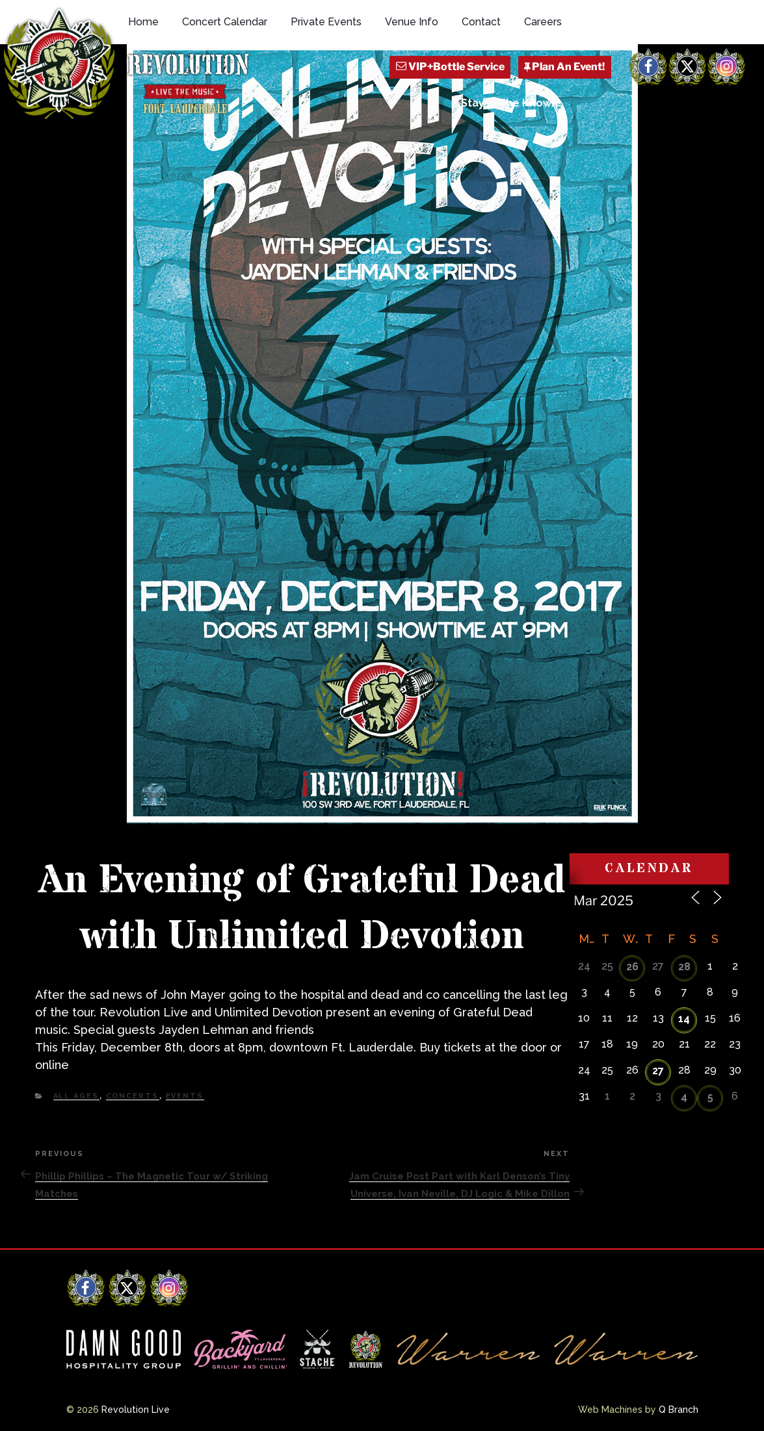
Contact (481, 22)
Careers (543, 22)
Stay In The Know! (508, 103)
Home (143, 22)
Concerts (132, 1096)
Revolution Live (135, 1409)
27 (658, 1070)
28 (684, 966)
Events (185, 1096)
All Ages (76, 1096)
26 (632, 966)
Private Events (326, 22)
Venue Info (411, 22)
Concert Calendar (224, 22)
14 (684, 1018)
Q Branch (678, 1409)
